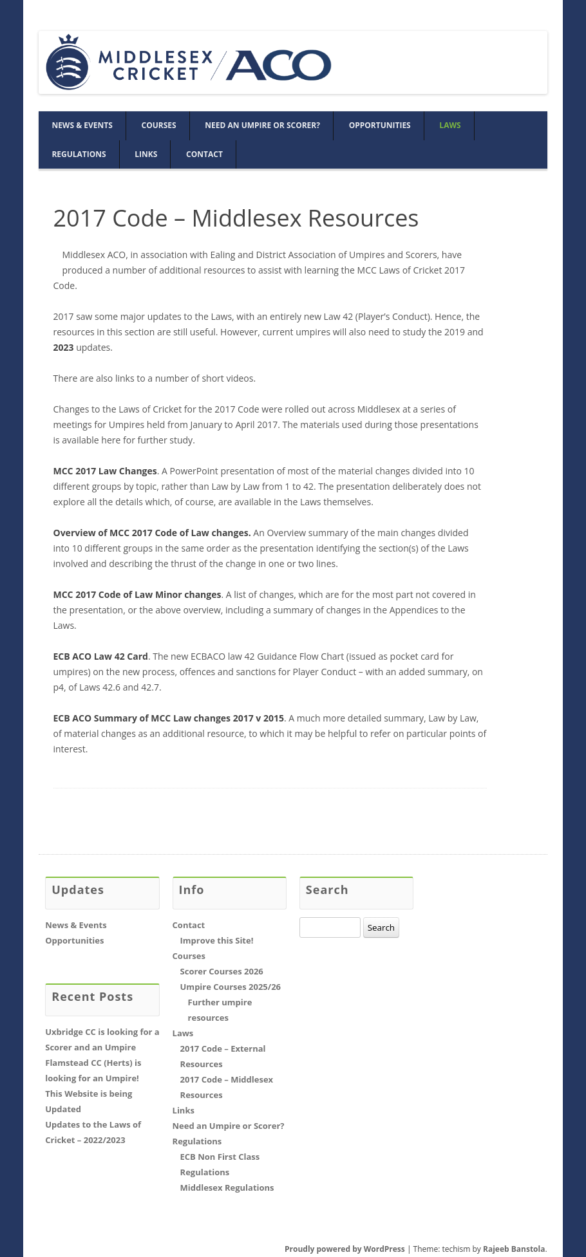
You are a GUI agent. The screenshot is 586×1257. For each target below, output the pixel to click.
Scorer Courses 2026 (221, 971)
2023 (63, 347)
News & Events (82, 125)
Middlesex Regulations (227, 1187)
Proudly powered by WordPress (345, 1248)
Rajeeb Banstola (514, 1248)
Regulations (79, 154)
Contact (204, 154)
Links (146, 154)
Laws (449, 125)
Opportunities (380, 125)
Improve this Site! (217, 940)
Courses (159, 125)
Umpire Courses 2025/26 (230, 986)
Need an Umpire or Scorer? (262, 125)
